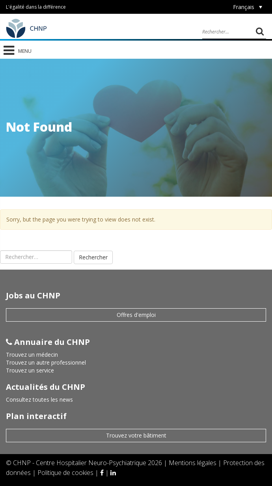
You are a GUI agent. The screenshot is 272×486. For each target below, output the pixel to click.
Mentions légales (193, 462)
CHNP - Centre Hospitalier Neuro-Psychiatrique (79, 462)
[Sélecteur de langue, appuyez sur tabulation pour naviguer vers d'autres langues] (247, 7)
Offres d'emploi (136, 314)
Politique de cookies (66, 472)
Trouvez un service (30, 370)
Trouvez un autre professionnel (46, 362)
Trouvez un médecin (32, 354)
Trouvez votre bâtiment (136, 435)
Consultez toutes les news (39, 399)
